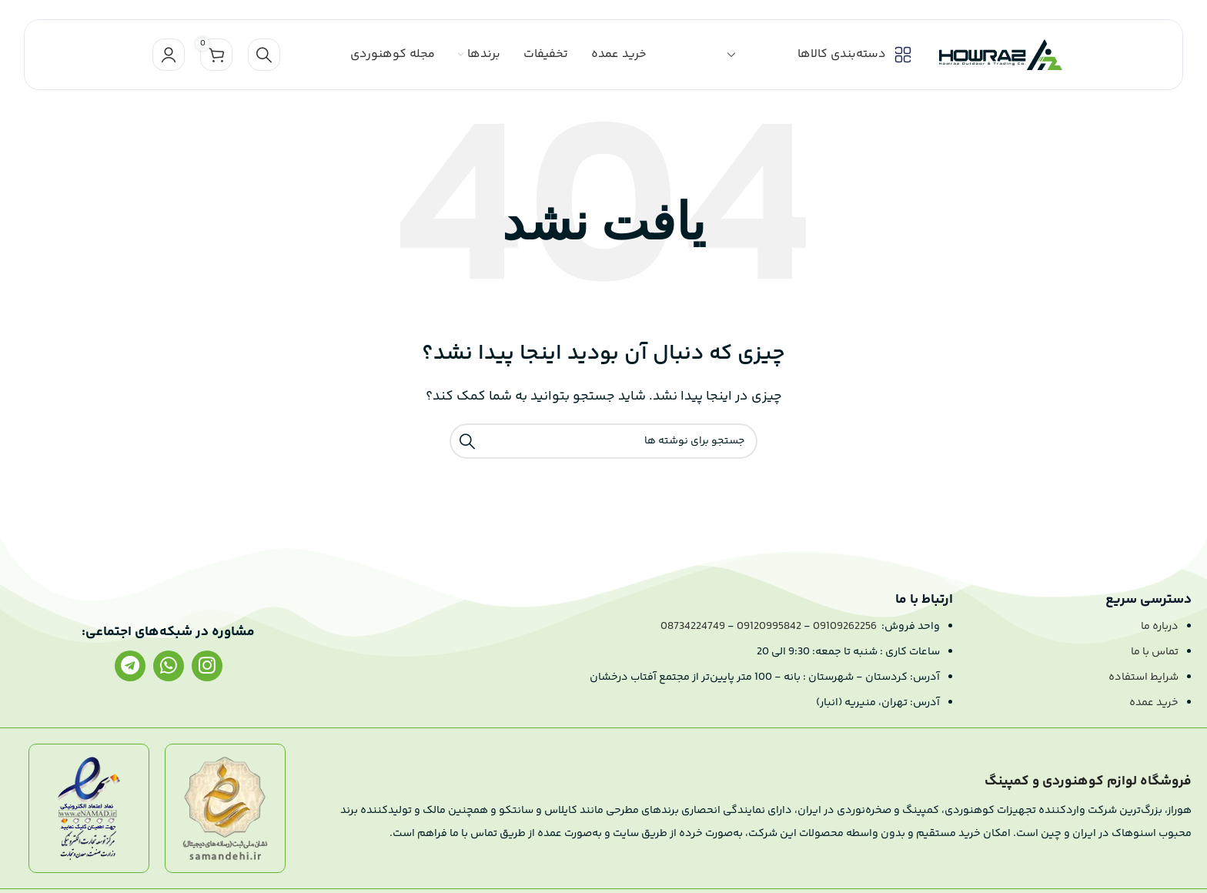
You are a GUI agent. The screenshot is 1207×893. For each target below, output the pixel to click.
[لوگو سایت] (1000, 55)
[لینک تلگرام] (130, 666)
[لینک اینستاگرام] (207, 666)
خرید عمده (1154, 702)
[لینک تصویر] (225, 808)
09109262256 (845, 626)
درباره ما (1160, 626)
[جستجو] (264, 54)
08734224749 (692, 626)
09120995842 (769, 626)
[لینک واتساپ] (168, 666)
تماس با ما (1155, 652)
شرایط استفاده (1143, 677)
